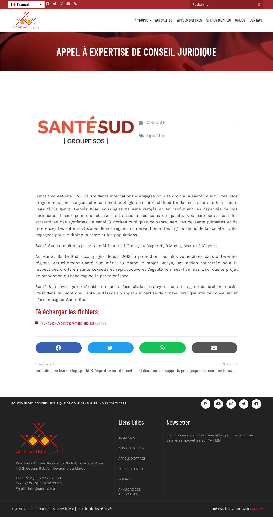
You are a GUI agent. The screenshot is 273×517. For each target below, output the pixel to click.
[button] (58, 348)
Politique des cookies (29, 403)
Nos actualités (131, 448)
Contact (256, 20)
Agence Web (240, 509)
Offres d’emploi (218, 20)
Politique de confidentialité (74, 403)
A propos (142, 20)
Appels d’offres (189, 20)
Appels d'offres (156, 135)
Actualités (164, 20)
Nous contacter (113, 403)
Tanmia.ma (126, 437)
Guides (240, 20)
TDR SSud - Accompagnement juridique (68, 323)
